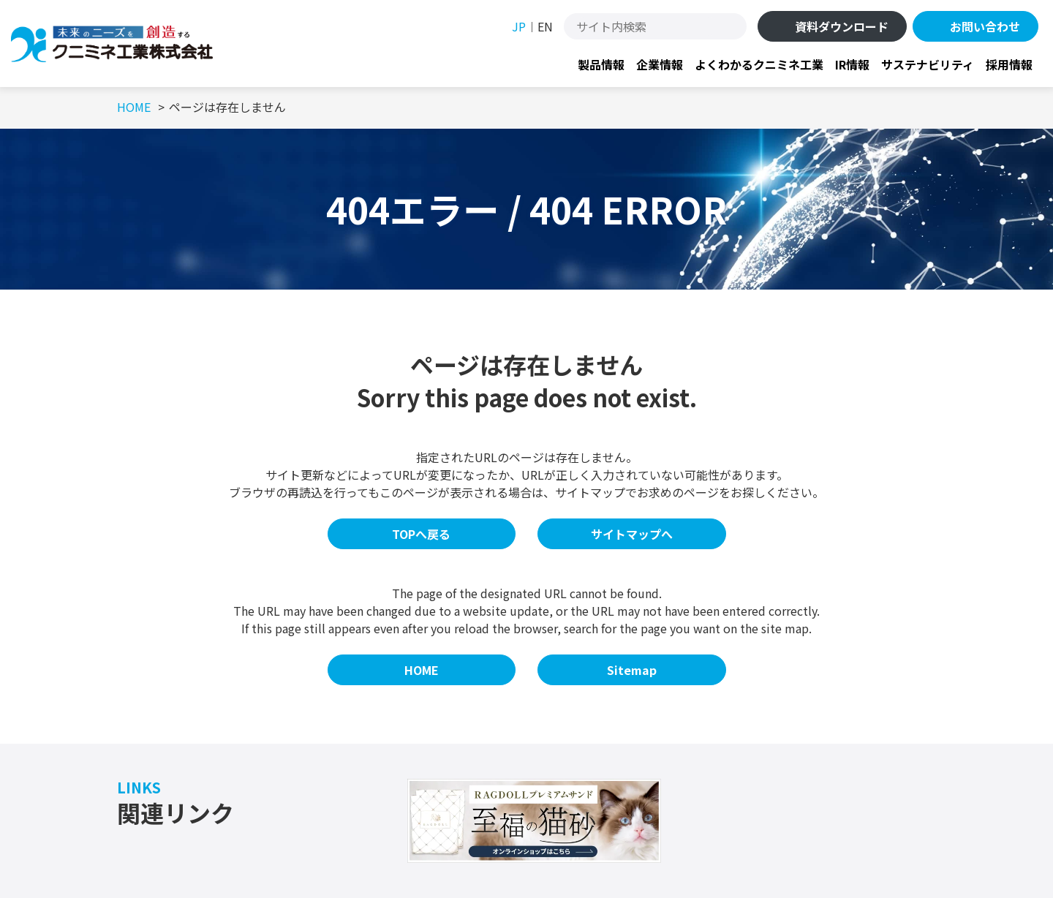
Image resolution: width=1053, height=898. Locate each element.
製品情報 (601, 64)
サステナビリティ (927, 64)
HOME (421, 670)
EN (545, 26)
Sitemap (632, 670)
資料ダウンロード (841, 26)
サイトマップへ (632, 534)
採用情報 (1009, 64)
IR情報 (852, 64)
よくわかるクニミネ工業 (759, 64)
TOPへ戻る (421, 534)
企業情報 (659, 64)
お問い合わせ (985, 26)
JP (519, 26)
